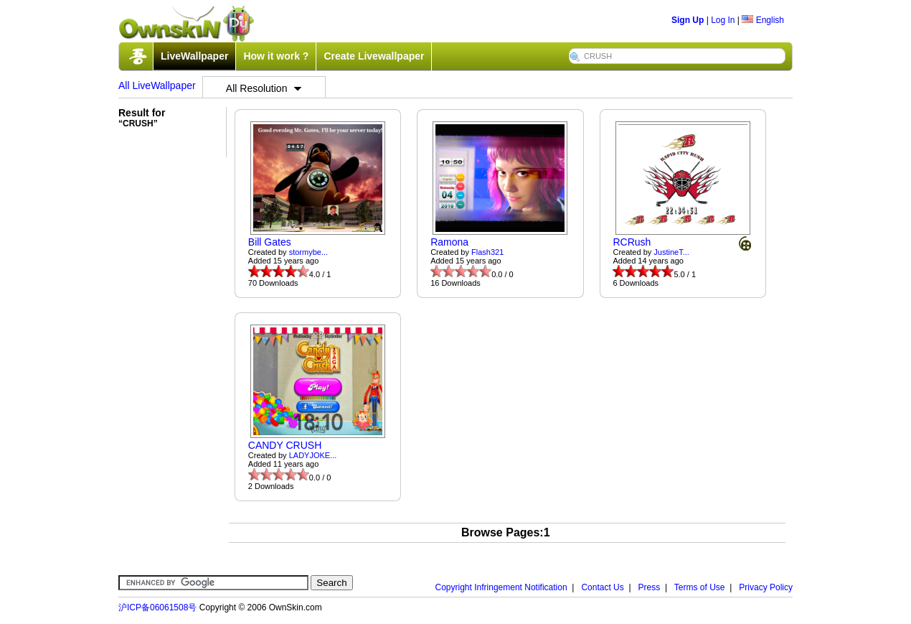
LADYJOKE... (313, 455)
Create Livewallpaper (374, 56)
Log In (723, 20)
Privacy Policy (766, 587)
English (763, 20)
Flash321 (487, 252)
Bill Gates (269, 242)
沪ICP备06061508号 (157, 607)
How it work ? (275, 56)
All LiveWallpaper (157, 85)
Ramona (449, 242)
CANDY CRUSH (284, 445)
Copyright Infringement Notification (501, 587)
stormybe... (308, 252)
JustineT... (671, 252)
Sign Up (687, 20)
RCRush (632, 242)
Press (649, 587)
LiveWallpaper (194, 56)
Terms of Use (699, 587)
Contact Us (602, 587)
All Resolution (264, 88)
